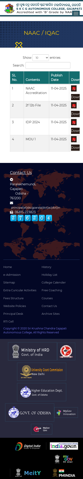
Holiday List (49, 274)
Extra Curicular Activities (19, 290)
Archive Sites (51, 313)
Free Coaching (52, 290)
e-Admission (12, 274)
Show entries (41, 57)
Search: (41, 65)
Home (7, 267)
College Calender (54, 282)
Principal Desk (13, 313)
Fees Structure (13, 298)
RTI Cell (8, 321)
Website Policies (14, 306)
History (46, 267)
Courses (47, 298)
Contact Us (49, 306)
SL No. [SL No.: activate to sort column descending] (14, 77)
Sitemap (9, 282)
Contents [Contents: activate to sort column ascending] (33, 80)
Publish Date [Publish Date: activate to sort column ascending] (56, 77)
